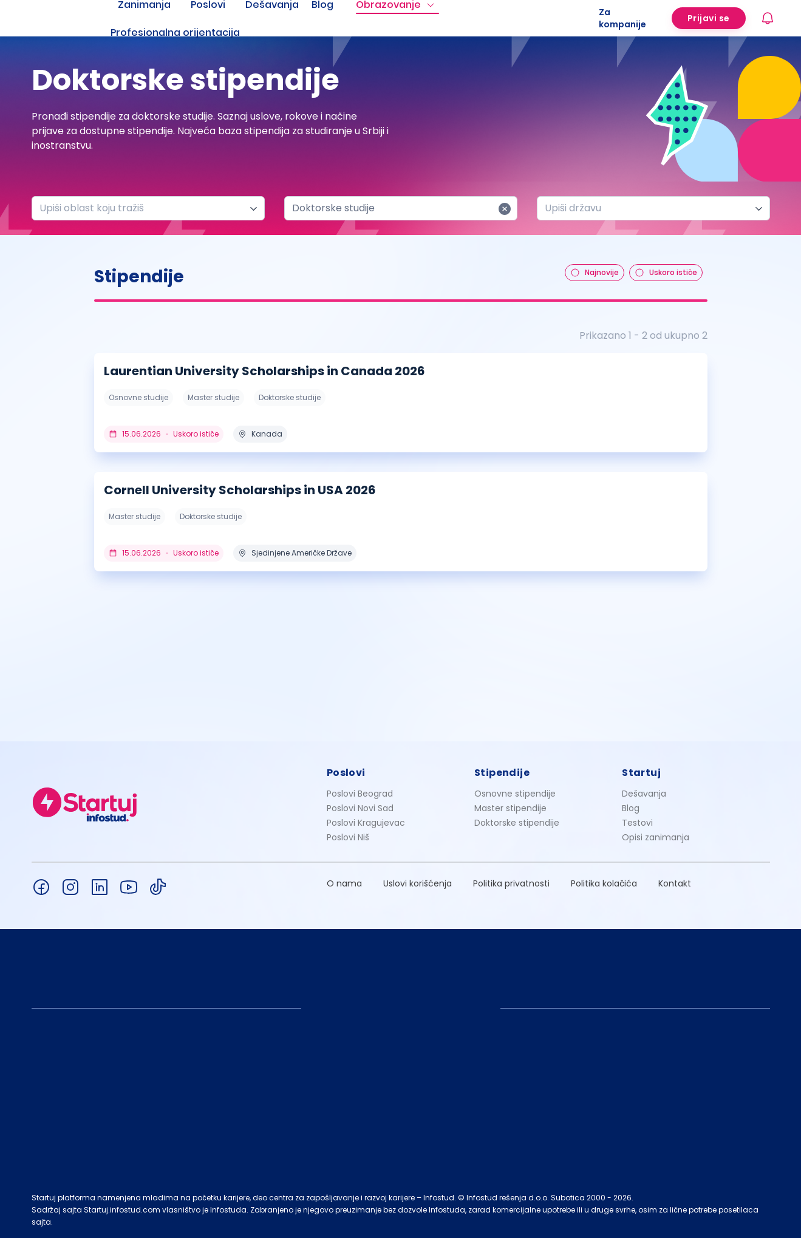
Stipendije (502, 773)
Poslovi (346, 773)
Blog (630, 808)
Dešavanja (644, 793)
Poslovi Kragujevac (366, 823)
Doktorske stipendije (516, 823)
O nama (344, 883)
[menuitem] (190, 33)
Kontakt (674, 883)
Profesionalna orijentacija (175, 32)
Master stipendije (510, 808)
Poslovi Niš (348, 837)
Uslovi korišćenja (417, 883)
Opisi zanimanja (655, 837)
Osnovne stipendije (515, 793)
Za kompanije (622, 18)
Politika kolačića (604, 883)
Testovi (637, 823)
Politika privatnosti (511, 883)
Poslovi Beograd (360, 793)
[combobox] (143, 208)
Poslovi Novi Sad (360, 808)
